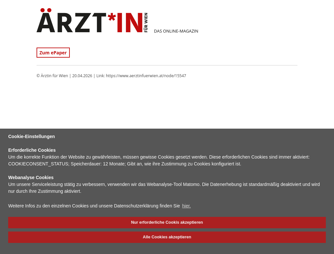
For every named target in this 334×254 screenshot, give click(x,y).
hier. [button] (186, 205)
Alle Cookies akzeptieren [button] (167, 237)
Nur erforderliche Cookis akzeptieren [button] (167, 222)
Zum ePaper (53, 52)
